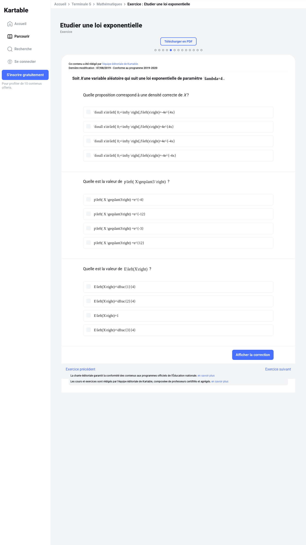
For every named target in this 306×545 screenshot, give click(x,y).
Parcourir (18, 36)
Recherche (19, 49)
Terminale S (81, 4)
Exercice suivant (278, 369)
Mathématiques (109, 4)
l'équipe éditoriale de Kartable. (120, 64)
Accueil (16, 24)
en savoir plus (206, 375)
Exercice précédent (80, 369)
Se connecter (21, 61)
